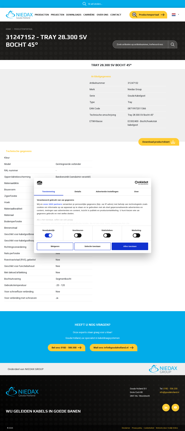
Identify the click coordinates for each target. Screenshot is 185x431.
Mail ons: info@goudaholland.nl (111, 347)
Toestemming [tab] (48, 191)
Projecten (57, 14)
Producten (42, 14)
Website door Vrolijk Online (167, 428)
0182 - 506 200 (170, 388)
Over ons (102, 14)
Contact (115, 14)
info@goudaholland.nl (169, 392)
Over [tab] (136, 191)
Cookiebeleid (149, 428)
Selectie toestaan (92, 246)
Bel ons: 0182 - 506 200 (64, 347)
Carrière (89, 14)
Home (8, 29)
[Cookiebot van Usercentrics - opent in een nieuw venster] (136, 183)
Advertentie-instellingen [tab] (107, 191)
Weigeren (55, 246)
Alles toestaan (130, 246)
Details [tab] (78, 191)
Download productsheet (156, 141)
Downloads (73, 14)
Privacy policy (137, 428)
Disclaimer (126, 428)
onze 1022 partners (52, 204)
